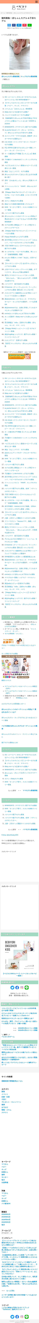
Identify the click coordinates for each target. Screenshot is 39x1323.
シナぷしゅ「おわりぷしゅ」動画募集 (18, 109)
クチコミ (5, 1112)
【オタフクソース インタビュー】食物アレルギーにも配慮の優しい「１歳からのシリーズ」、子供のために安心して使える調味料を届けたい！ (19, 1264)
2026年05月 (6, 1222)
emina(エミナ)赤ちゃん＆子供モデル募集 (20, 313)
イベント (5, 1094)
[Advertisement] (19, 866)
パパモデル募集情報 (30, 829)
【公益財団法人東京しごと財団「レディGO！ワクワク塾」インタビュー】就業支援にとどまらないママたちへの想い (19, 1257)
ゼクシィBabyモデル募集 (14, 201)
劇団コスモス (6, 680)
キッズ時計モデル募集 (10, 653)
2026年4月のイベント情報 (27, 1030)
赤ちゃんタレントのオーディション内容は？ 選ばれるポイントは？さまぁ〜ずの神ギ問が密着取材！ (21, 219)
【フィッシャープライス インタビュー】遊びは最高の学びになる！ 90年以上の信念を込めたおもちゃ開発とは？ (19, 1243)
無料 (3, 1174)
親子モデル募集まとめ (10, 742)
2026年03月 (6, 1217)
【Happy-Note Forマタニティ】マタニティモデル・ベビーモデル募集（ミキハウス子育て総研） (21, 195)
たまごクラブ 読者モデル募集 (16, 340)
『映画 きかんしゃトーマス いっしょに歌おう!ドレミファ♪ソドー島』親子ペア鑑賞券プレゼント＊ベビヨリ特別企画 (19, 1047)
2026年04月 (6, 1219)
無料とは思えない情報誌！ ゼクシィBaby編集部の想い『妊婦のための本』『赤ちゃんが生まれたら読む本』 (19, 1284)
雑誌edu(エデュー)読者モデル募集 (17, 583)
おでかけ (5, 1107)
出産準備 (5, 1182)
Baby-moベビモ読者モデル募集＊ (17, 112)
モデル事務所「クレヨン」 (14, 633)
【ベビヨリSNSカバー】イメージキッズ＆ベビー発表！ (19, 975)
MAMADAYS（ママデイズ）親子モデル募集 (21, 127)
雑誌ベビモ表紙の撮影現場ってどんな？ (19, 204)
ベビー (4, 1167)
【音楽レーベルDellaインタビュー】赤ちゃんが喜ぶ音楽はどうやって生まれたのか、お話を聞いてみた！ (19, 1250)
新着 (3, 1091)
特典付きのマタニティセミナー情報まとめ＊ (18, 1018)
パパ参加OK (6, 1203)
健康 (3, 1104)
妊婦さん (5, 1172)
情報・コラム (6, 1110)
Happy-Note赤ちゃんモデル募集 (16, 237)
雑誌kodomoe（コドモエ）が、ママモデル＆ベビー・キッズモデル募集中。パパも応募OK (21, 301)
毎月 (3, 1180)
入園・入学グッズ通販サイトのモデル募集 (20, 518)
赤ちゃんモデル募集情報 (10, 76)
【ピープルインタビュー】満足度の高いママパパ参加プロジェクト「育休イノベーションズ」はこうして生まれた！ (19, 1271)
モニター (5, 1177)
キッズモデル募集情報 (29, 76)
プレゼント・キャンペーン (11, 1102)
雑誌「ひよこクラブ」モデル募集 (17, 171)
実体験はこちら (21, 698)
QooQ (22, 1322)
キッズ (4, 1169)
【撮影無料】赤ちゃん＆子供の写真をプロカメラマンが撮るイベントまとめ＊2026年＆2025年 (21, 121)
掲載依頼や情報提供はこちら (12, 1081)
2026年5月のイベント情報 (27, 1028)
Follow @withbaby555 (10, 835)
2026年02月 (6, 1214)
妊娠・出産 (6, 1097)
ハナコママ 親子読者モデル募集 (17, 284)
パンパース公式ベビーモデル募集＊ (18, 115)
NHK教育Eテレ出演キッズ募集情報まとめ (20, 557)
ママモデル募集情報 (30, 790)
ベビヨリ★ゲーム (8, 1037)
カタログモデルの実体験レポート (14, 704)
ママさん (5, 1164)
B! (19, 25)
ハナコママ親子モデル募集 (14, 213)
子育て (4, 1099)
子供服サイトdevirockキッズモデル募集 (19, 473)
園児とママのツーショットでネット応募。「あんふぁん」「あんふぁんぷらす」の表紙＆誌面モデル (21, 278)
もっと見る (10, 1290)
